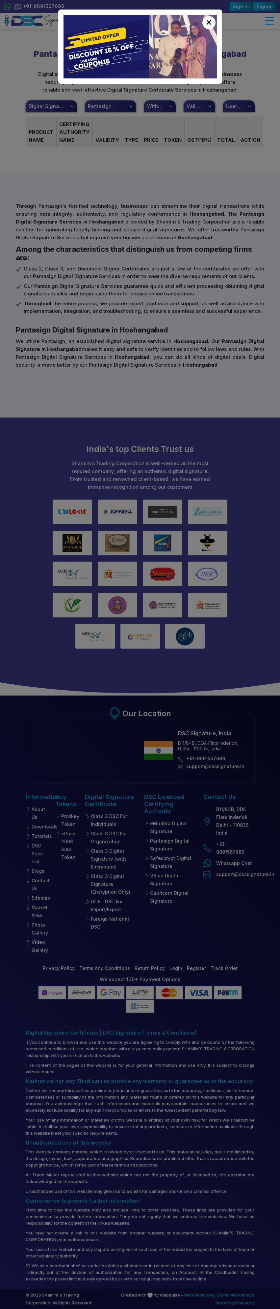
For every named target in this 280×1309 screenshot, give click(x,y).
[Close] (209, 22)
